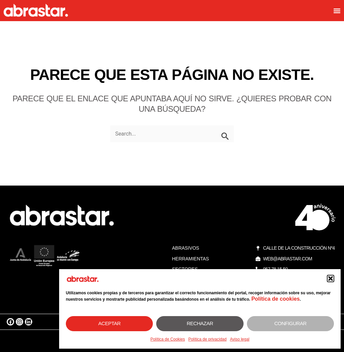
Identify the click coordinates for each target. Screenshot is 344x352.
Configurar (290, 323)
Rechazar (200, 323)
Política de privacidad (207, 339)
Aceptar (109, 323)
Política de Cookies (167, 339)
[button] (330, 278)
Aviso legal (239, 339)
